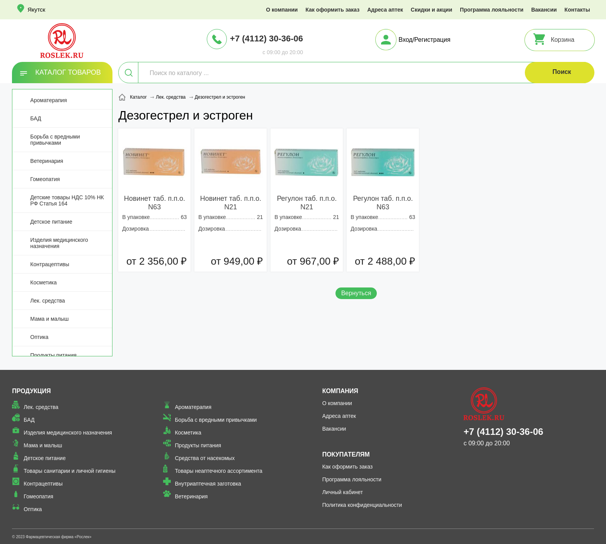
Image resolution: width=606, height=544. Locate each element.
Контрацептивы (49, 264)
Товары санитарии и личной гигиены (69, 471)
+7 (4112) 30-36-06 (266, 38)
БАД (35, 118)
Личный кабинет (342, 492)
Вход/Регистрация (424, 39)
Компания (340, 391)
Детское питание (51, 222)
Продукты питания (53, 355)
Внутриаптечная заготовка (208, 484)
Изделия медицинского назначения (59, 243)
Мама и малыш (49, 319)
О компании (282, 10)
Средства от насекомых (205, 458)
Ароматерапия (48, 100)
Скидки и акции (431, 10)
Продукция (31, 391)
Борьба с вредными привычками (55, 139)
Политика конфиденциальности (362, 505)
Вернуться (356, 293)
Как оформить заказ (332, 10)
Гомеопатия (45, 179)
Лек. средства (47, 301)
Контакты (577, 10)
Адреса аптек (385, 10)
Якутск (36, 9)
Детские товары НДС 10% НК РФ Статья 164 (67, 200)
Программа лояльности (491, 10)
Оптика (39, 337)
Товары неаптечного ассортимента (218, 471)
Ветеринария (46, 161)
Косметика (43, 282)
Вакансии (544, 10)
